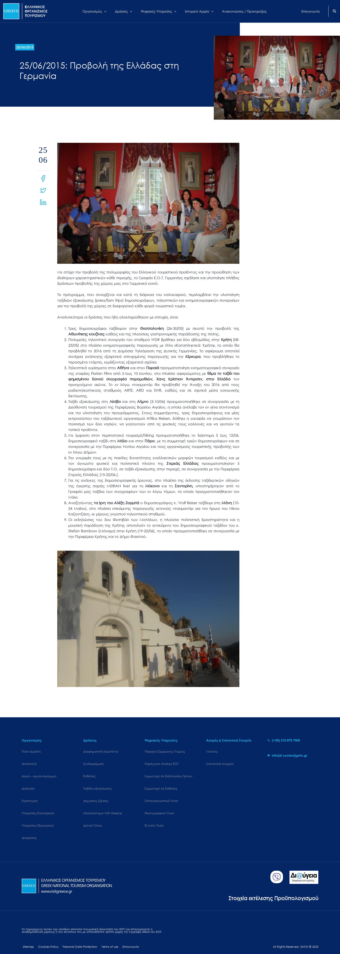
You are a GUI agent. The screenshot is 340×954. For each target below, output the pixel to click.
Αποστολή (29, 763)
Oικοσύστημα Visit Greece (102, 808)
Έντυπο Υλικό (154, 819)
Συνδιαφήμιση (93, 763)
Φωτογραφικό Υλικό (159, 808)
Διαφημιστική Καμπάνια (100, 751)
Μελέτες (212, 751)
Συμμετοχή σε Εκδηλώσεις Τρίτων (169, 774)
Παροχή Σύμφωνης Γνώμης (165, 751)
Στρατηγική (30, 796)
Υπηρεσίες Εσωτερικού (38, 808)
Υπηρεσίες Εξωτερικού (38, 819)
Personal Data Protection (76, 938)
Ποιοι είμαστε (31, 751)
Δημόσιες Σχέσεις (95, 796)
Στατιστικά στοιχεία (220, 763)
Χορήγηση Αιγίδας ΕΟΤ (161, 763)
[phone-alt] (284, 740)
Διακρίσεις (29, 830)
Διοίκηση (28, 785)
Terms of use (104, 938)
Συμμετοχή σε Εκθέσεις (161, 785)
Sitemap (27, 938)
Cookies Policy (46, 938)
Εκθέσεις (89, 774)
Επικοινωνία (124, 938)
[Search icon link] (335, 11)
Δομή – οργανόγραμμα (39, 774)
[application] (110, 11)
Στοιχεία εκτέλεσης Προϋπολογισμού (271, 889)
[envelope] (287, 755)
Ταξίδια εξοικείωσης (97, 785)
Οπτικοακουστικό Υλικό (161, 796)
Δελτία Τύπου (92, 819)
